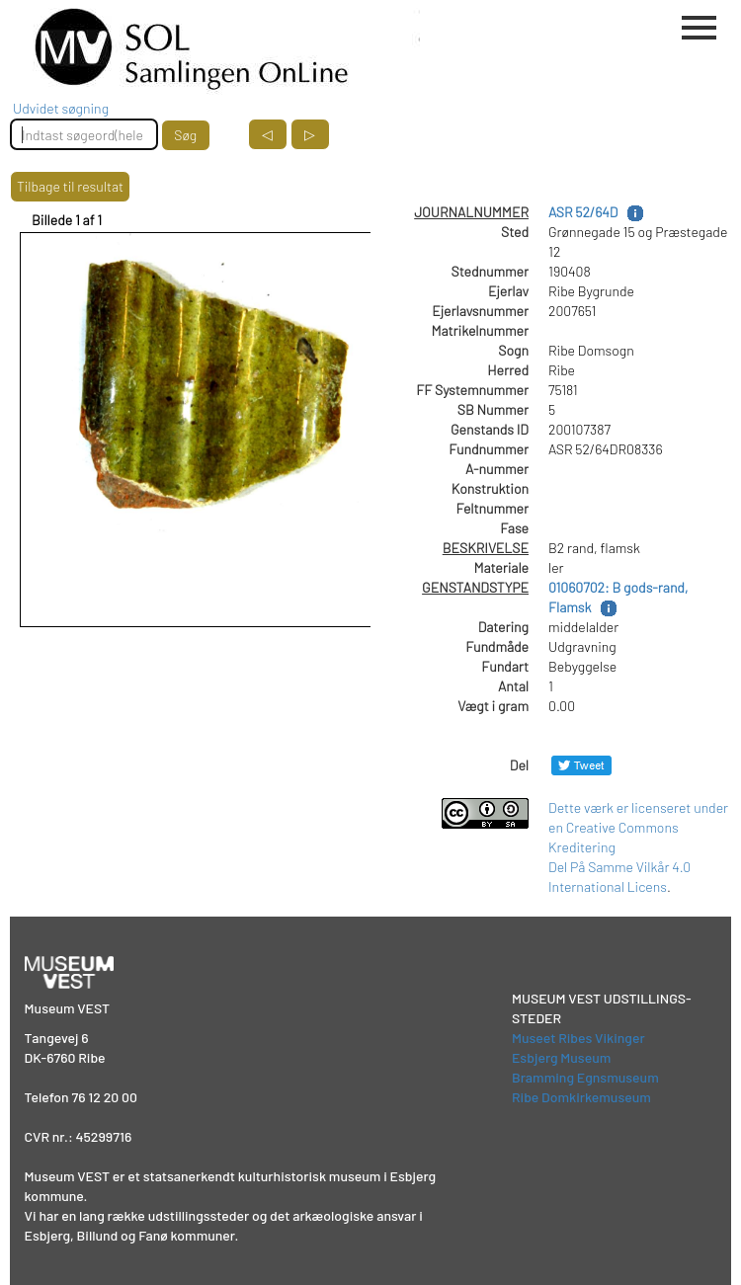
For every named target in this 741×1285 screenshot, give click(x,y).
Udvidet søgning (61, 108)
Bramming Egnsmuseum (585, 1077)
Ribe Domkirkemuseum (581, 1096)
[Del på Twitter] (581, 765)
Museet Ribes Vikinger (578, 1037)
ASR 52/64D (583, 211)
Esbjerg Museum (561, 1057)
